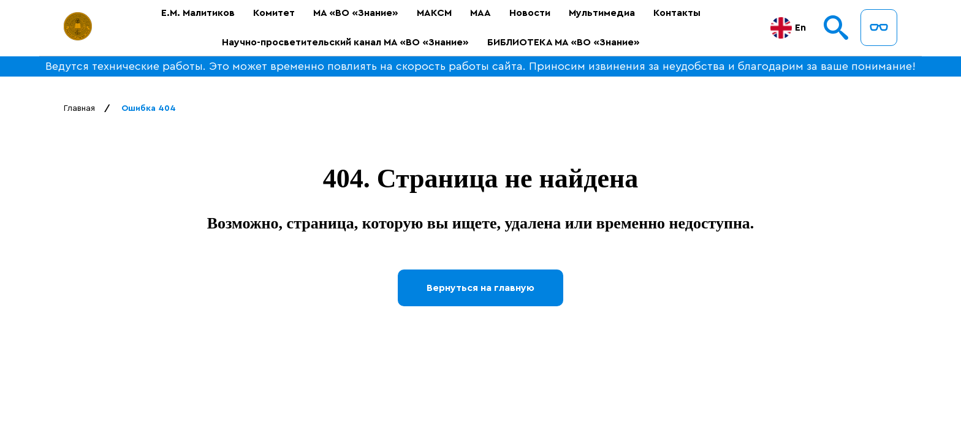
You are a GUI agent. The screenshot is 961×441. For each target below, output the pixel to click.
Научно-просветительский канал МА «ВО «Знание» (345, 42)
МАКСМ (434, 13)
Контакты (677, 13)
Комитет (274, 13)
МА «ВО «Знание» (355, 13)
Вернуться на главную (480, 288)
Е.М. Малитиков (198, 13)
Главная (79, 108)
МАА (480, 13)
